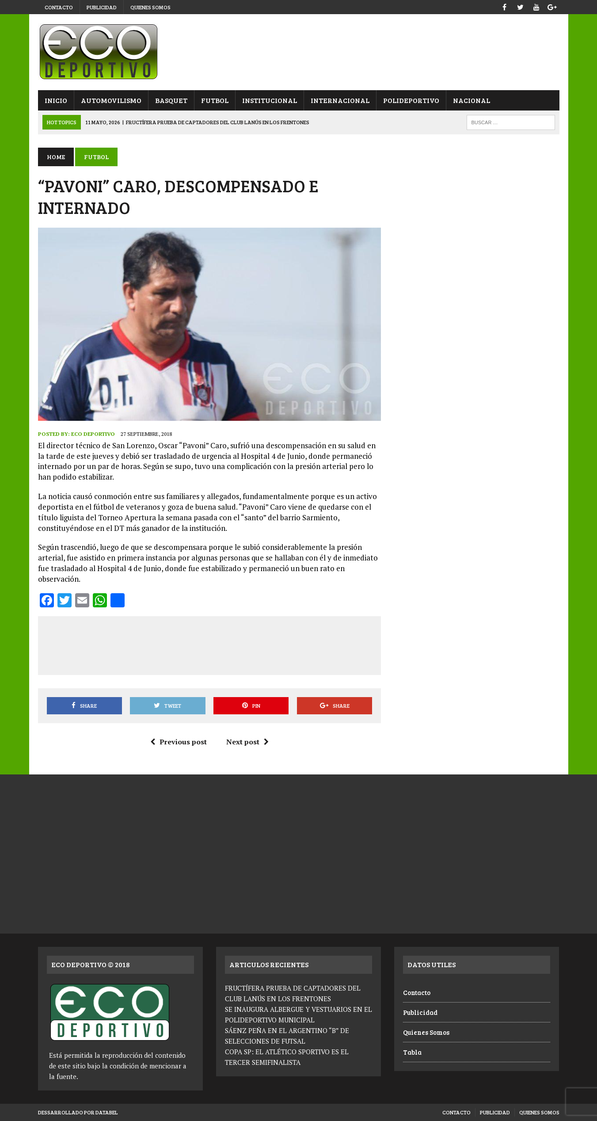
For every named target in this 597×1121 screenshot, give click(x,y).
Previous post (178, 742)
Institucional (269, 100)
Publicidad (102, 7)
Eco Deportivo (93, 434)
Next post (247, 742)
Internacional (340, 100)
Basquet (171, 100)
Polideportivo (411, 100)
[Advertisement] (209, 644)
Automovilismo (111, 100)
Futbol (214, 100)
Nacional (471, 100)
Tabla (412, 1052)
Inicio (56, 100)
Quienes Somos (150, 7)
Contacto (59, 7)
